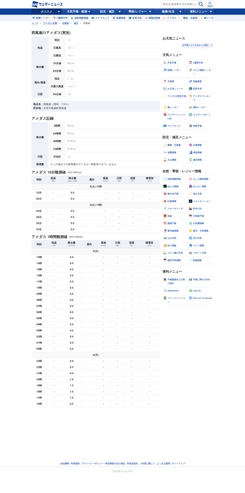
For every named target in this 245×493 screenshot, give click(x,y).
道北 (76, 23)
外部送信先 (132, 463)
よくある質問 (163, 463)
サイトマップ (178, 463)
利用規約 (75, 463)
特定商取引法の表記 (115, 463)
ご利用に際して (147, 463)
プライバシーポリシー (92, 463)
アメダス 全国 (50, 23)
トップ (34, 23)
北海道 (65, 23)
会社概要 (64, 463)
